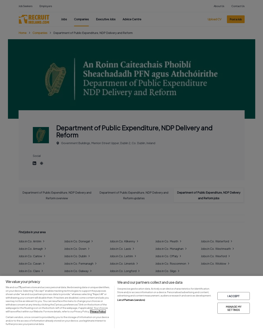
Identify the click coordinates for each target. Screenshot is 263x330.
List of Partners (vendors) (131, 300)
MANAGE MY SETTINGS (233, 308)
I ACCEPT (233, 296)
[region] (131, 303)
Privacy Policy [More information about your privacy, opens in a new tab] (97, 311)
